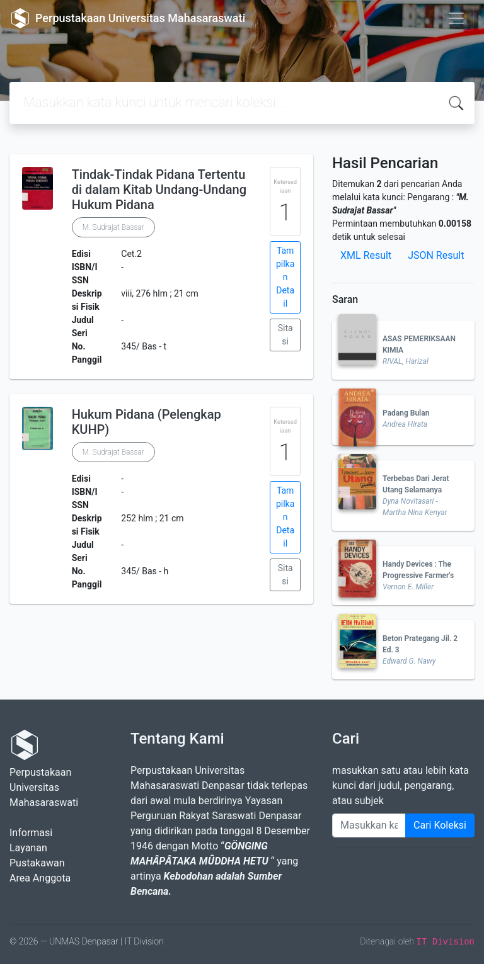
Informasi (30, 833)
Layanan (28, 848)
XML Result (365, 255)
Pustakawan (36, 863)
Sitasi (285, 334)
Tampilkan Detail (285, 277)
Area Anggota (40, 878)
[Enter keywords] (369, 825)
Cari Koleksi (439, 825)
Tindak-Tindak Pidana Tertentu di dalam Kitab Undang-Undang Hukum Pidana (159, 189)
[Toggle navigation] (456, 18)
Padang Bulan (406, 413)
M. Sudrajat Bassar (113, 227)
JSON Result (436, 255)
